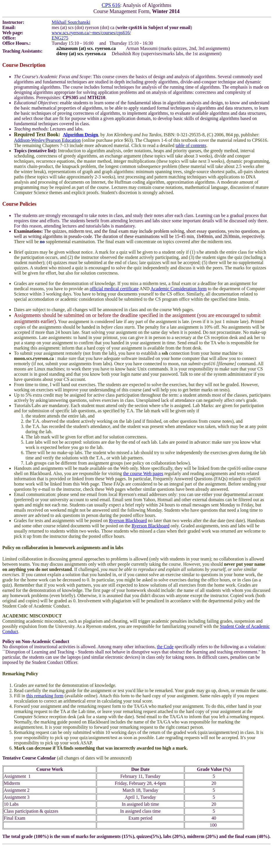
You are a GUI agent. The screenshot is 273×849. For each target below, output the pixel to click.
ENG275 (60, 37)
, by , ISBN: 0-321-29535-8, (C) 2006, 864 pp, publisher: (178, 134)
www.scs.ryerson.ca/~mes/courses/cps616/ (91, 32)
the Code (165, 646)
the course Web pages (143, 473)
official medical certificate (114, 288)
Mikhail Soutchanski (71, 22)
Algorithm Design (80, 134)
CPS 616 (111, 5)
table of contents (191, 145)
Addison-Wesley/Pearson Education (47, 140)
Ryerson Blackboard (128, 520)
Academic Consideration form (179, 288)
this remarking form (45, 695)
